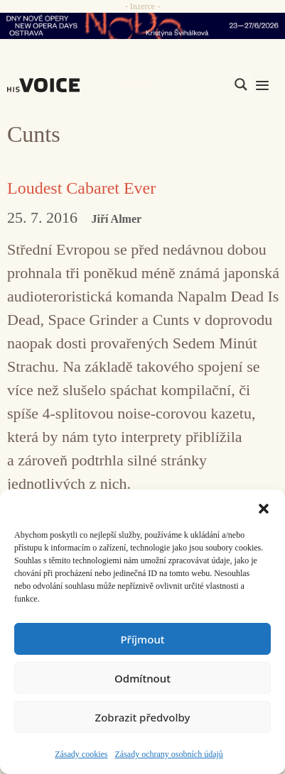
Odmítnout (142, 678)
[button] (264, 507)
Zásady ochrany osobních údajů (169, 754)
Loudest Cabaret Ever (81, 188)
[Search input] (173, 84)
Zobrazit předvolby (142, 717)
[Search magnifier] (241, 84)
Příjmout (142, 639)
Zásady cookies (81, 754)
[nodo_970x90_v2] (142, 26)
